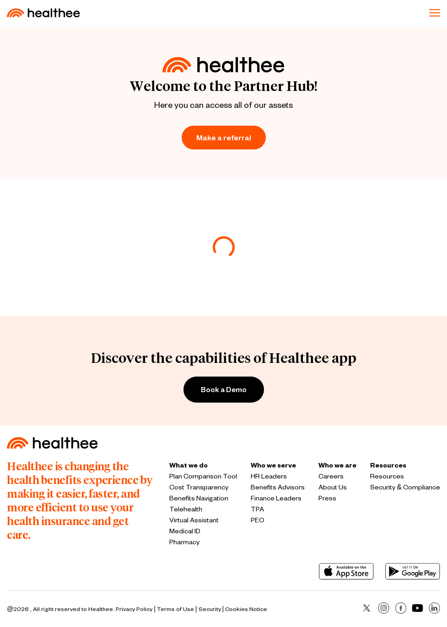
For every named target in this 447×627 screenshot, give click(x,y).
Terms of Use (175, 608)
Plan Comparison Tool (203, 476)
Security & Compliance (405, 487)
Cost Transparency (198, 487)
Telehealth (185, 509)
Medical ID (184, 530)
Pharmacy (184, 541)
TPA (257, 509)
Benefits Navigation (198, 498)
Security (210, 608)
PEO (257, 519)
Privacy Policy (134, 608)
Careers (331, 476)
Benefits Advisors (278, 487)
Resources (388, 465)
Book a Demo (224, 389)
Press (327, 498)
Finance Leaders (276, 498)
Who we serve (273, 465)
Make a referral (223, 137)
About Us (332, 487)
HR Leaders (269, 476)
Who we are (337, 465)
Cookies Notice (246, 608)
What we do (188, 465)
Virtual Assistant (194, 519)
